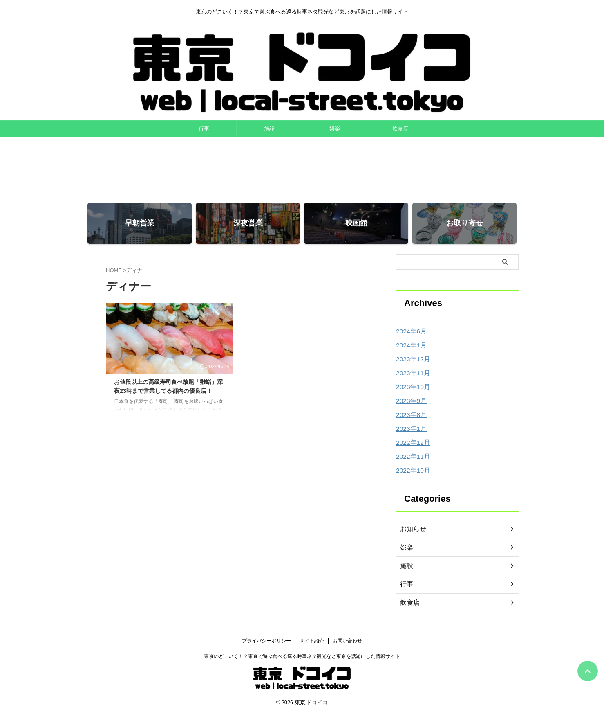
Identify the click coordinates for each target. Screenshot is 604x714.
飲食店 (400, 129)
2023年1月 (409, 429)
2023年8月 (409, 415)
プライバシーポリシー (266, 641)
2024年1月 (409, 345)
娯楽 (334, 129)
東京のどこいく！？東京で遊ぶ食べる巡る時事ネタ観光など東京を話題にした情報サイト (302, 656)
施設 (269, 129)
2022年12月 (411, 442)
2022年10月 (411, 470)
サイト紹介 (312, 641)
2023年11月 (411, 373)
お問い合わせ (347, 641)
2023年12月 (411, 359)
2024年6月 (409, 331)
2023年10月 (411, 387)
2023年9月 (409, 401)
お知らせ (411, 529)
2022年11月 (411, 456)
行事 (204, 129)
